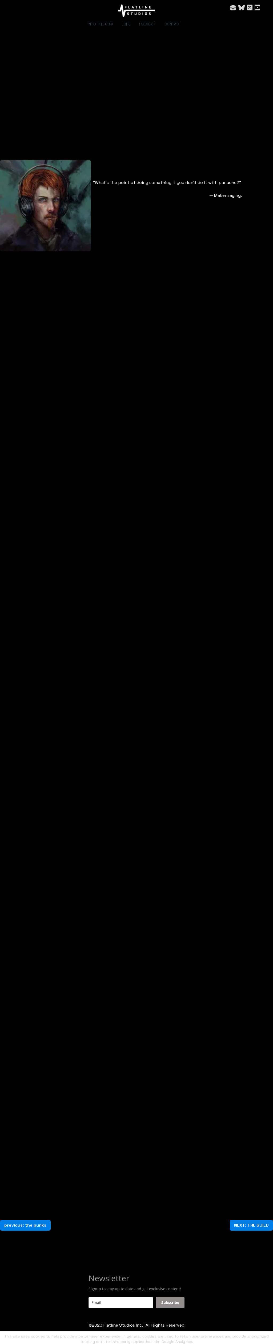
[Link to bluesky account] (241, 7)
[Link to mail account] (233, 7)
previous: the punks (25, 1225)
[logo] (136, 10)
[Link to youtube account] (257, 7)
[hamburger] (17, 8)
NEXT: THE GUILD (251, 1225)
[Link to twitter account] (249, 7)
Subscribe (170, 1302)
